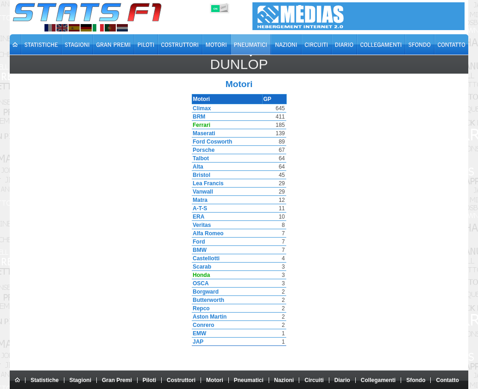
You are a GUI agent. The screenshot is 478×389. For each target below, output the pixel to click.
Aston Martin (209, 317)
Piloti (149, 380)
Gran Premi (117, 380)
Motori (214, 380)
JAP (197, 342)
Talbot (200, 158)
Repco (200, 308)
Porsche (203, 150)
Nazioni (284, 380)
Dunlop (239, 64)
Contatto (447, 380)
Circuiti (313, 380)
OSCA (200, 283)
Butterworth (207, 300)
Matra (199, 200)
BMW (199, 250)
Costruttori (181, 380)
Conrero (203, 325)
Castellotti (205, 258)
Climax (201, 108)
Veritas (201, 225)
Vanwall (202, 191)
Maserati (203, 133)
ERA (197, 216)
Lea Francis (207, 183)
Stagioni (80, 380)
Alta (197, 166)
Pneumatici (249, 380)
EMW (198, 333)
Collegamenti (378, 380)
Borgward (205, 292)
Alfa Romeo (207, 233)
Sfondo (415, 380)
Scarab (201, 267)
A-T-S (199, 208)
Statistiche (45, 380)
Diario (342, 380)
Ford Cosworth (211, 141)
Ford (198, 241)
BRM (198, 116)
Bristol (200, 175)
